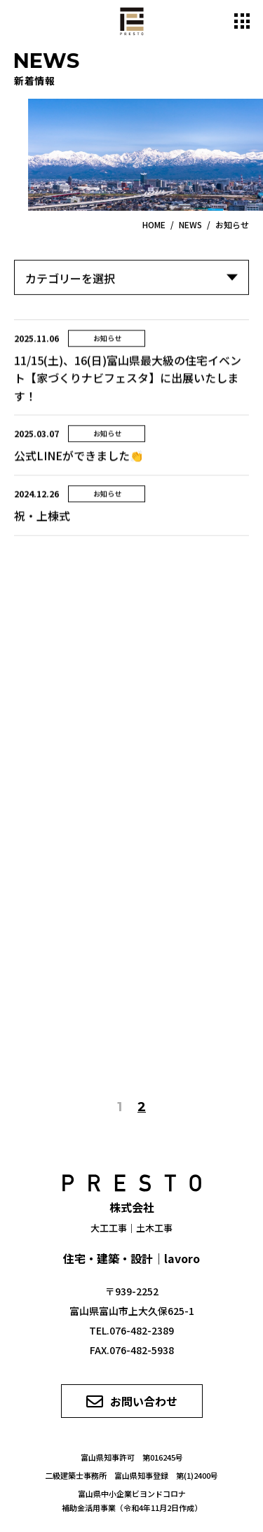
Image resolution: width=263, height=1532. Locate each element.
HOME (154, 224)
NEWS (190, 224)
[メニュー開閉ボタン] (242, 21)
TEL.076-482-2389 (131, 1330)
